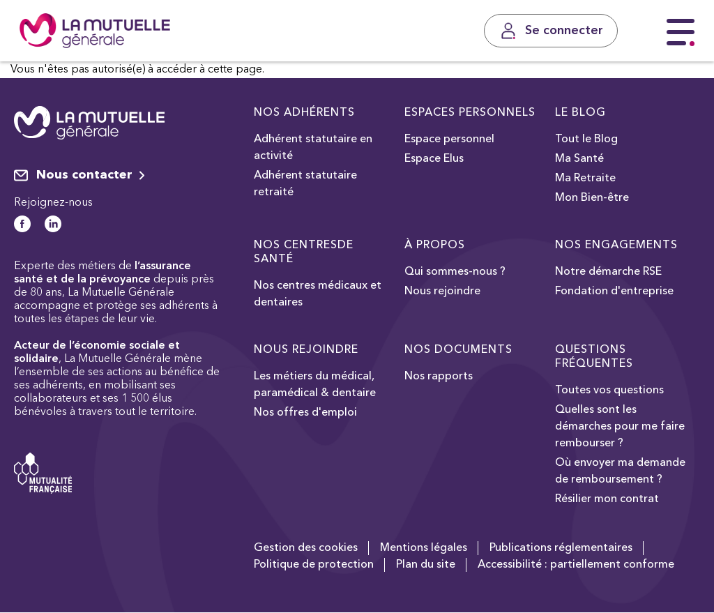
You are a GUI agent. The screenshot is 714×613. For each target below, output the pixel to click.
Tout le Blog (586, 139)
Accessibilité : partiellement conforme (576, 564)
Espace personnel (449, 139)
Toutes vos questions (609, 390)
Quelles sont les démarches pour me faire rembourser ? (620, 426)
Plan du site (425, 564)
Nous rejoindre (442, 291)
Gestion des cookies (306, 548)
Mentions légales (423, 548)
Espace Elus (434, 159)
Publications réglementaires (560, 548)
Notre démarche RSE (608, 272)
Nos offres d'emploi (305, 412)
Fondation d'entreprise (614, 291)
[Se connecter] (551, 30)
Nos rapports (438, 376)
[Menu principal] (680, 33)
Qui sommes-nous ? (455, 272)
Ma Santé (579, 159)
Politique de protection (314, 564)
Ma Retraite (585, 178)
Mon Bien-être (592, 198)
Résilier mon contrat (607, 499)
